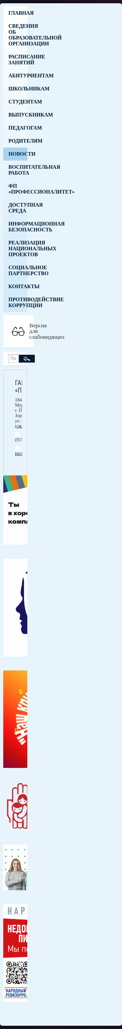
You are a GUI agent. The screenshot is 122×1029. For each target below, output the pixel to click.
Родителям (17, 141)
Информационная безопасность (17, 226)
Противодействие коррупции (17, 302)
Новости (17, 154)
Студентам (17, 101)
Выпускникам (17, 114)
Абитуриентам (17, 75)
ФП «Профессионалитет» (17, 189)
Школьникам (17, 88)
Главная (17, 13)
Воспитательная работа (17, 170)
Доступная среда (17, 207)
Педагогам (17, 128)
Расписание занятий (17, 59)
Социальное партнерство (17, 270)
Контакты (17, 286)
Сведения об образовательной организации (17, 34)
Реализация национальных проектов (17, 248)
